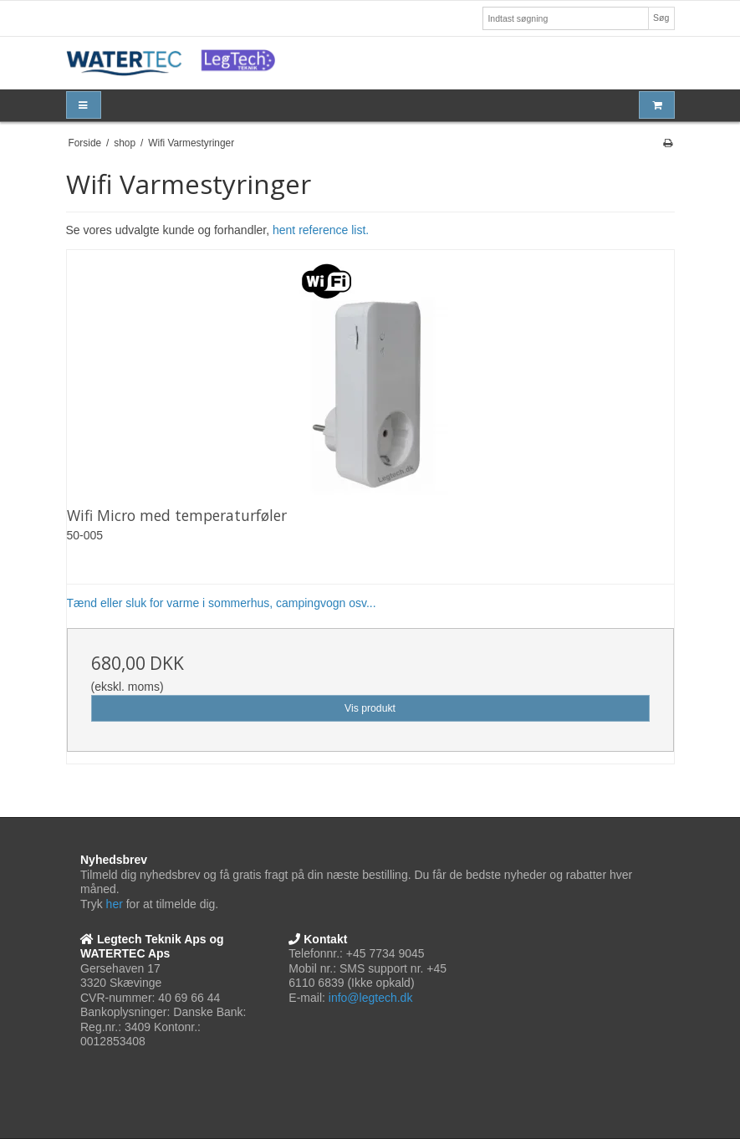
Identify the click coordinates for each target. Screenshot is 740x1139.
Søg (661, 18)
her (114, 904)
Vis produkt (370, 708)
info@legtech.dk (371, 997)
